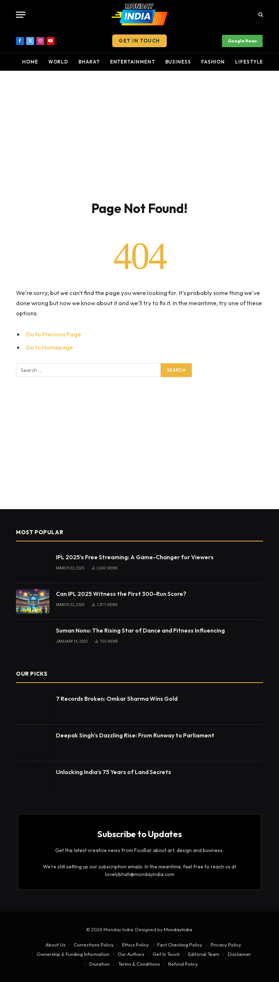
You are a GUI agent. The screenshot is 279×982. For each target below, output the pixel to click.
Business (178, 62)
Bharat (89, 62)
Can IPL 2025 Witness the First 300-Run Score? (121, 593)
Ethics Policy (135, 945)
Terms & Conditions (139, 964)
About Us (55, 945)
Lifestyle (249, 62)
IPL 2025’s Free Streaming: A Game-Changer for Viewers (135, 557)
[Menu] (20, 15)
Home (30, 62)
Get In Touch (139, 41)
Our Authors (131, 954)
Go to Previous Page (53, 334)
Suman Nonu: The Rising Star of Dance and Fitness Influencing (140, 630)
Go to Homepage (49, 347)
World (58, 62)
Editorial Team (203, 954)
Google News (242, 41)
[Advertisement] (139, 134)
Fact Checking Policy (179, 945)
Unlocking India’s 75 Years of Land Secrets (113, 772)
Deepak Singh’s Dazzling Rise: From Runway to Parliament (135, 735)
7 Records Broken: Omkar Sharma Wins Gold (117, 698)
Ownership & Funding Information (73, 954)
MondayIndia (178, 929)
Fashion (213, 62)
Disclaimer (239, 954)
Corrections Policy (94, 945)
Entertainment (132, 62)
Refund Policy (183, 964)
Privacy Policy (226, 945)
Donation (99, 964)
